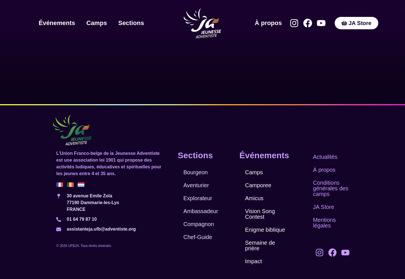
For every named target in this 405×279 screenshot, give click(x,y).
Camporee (258, 185)
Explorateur (197, 198)
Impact (253, 261)
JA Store (323, 207)
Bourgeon (195, 172)
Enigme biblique (265, 230)
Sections (131, 22)
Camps (96, 22)
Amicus (254, 198)
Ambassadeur (200, 211)
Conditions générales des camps (330, 188)
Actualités (325, 157)
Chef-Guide (197, 237)
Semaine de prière (260, 245)
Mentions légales (324, 223)
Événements (57, 22)
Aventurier (196, 185)
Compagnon (198, 224)
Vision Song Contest (260, 214)
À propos (268, 22)
